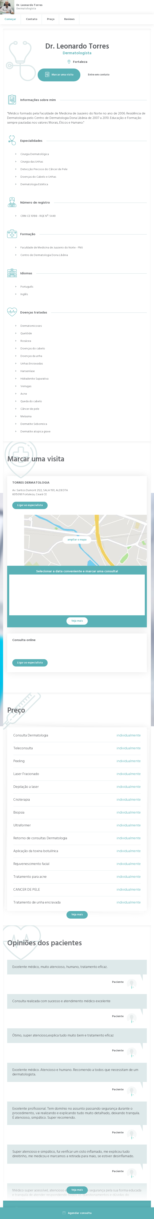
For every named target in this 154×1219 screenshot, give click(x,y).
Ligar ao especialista (30, 505)
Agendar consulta (77, 1213)
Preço (50, 19)
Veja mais (77, 914)
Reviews (69, 19)
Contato (31, 19)
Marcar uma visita (59, 75)
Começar (10, 19)
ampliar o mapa (77, 540)
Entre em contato (98, 75)
